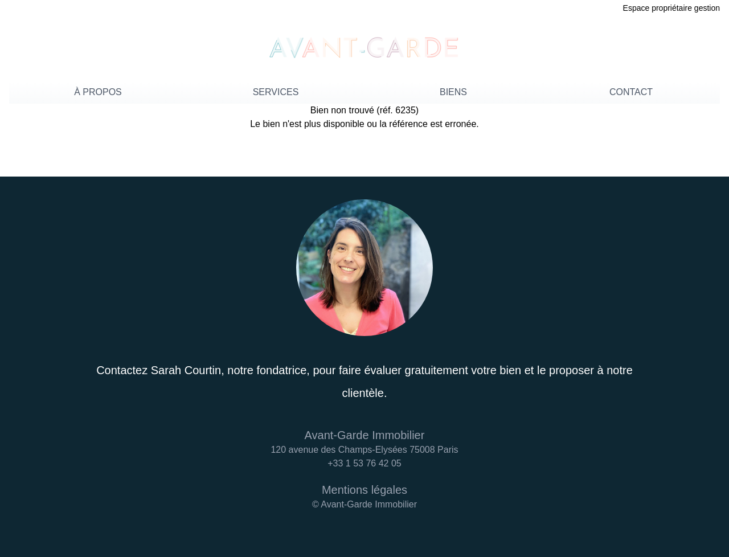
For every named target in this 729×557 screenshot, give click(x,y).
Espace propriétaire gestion (671, 8)
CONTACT (631, 92)
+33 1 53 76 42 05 (364, 463)
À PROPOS (98, 92)
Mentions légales (364, 490)
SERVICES (276, 92)
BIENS (453, 92)
